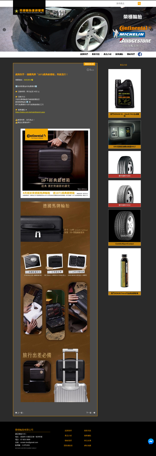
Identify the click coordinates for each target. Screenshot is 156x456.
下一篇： (90, 413)
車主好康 (87, 440)
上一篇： (19, 413)
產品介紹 (107, 54)
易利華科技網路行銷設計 (29, 448)
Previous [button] (4, 29)
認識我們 (84, 54)
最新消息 (96, 54)
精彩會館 (18, 448)
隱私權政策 (68, 445)
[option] (78, 29)
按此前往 (28, 80)
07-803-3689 (25, 440)
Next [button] (151, 29)
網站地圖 (87, 445)
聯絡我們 (131, 54)
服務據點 (119, 54)
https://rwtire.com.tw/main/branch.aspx (30, 112)
